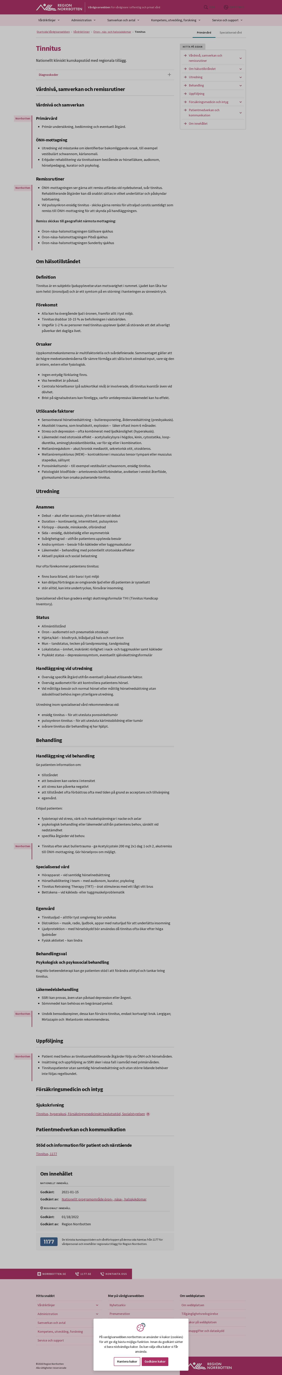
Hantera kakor (127, 1361)
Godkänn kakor (155, 1361)
